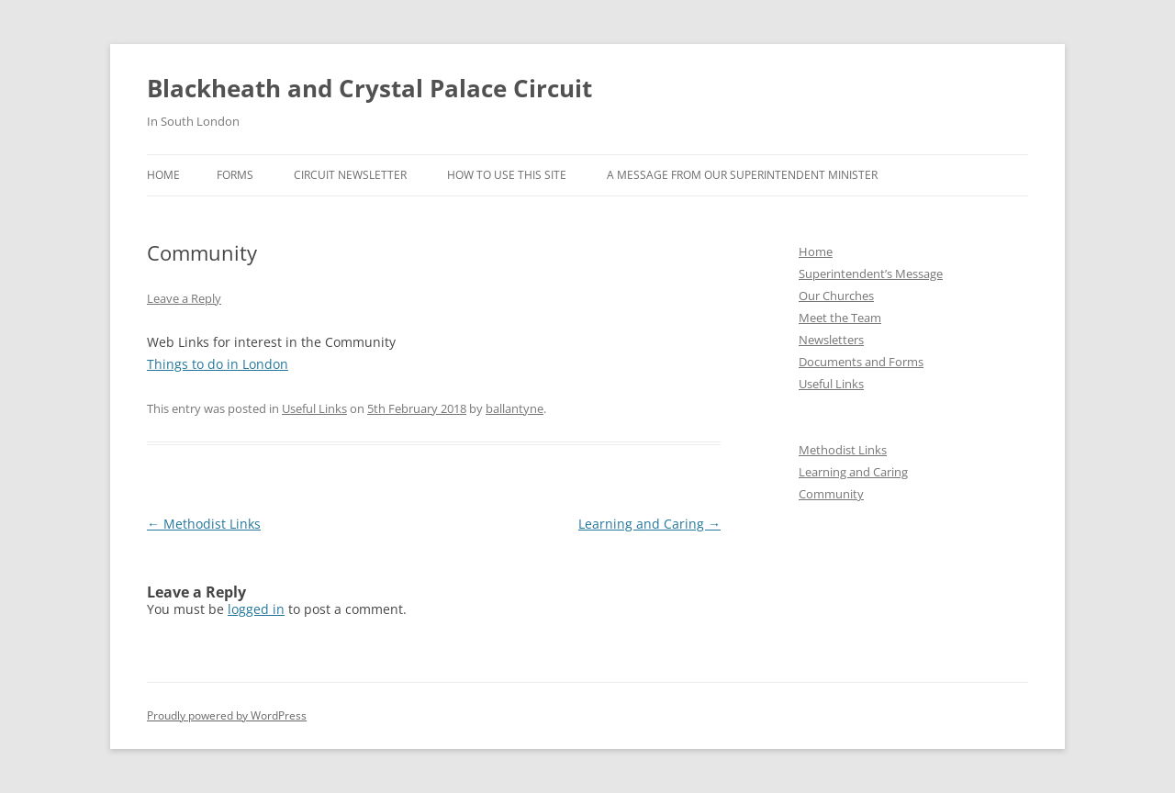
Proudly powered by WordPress (227, 715)
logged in (256, 609)
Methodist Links (204, 523)
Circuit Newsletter (350, 175)
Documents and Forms (861, 361)
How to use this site (506, 175)
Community (831, 494)
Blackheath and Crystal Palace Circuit (369, 88)
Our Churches (836, 295)
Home (163, 175)
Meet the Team (840, 317)
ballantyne (514, 408)
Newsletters (831, 339)
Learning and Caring (649, 523)
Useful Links (314, 408)
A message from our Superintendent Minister (742, 175)
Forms (235, 175)
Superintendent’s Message (871, 273)
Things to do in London (217, 364)
